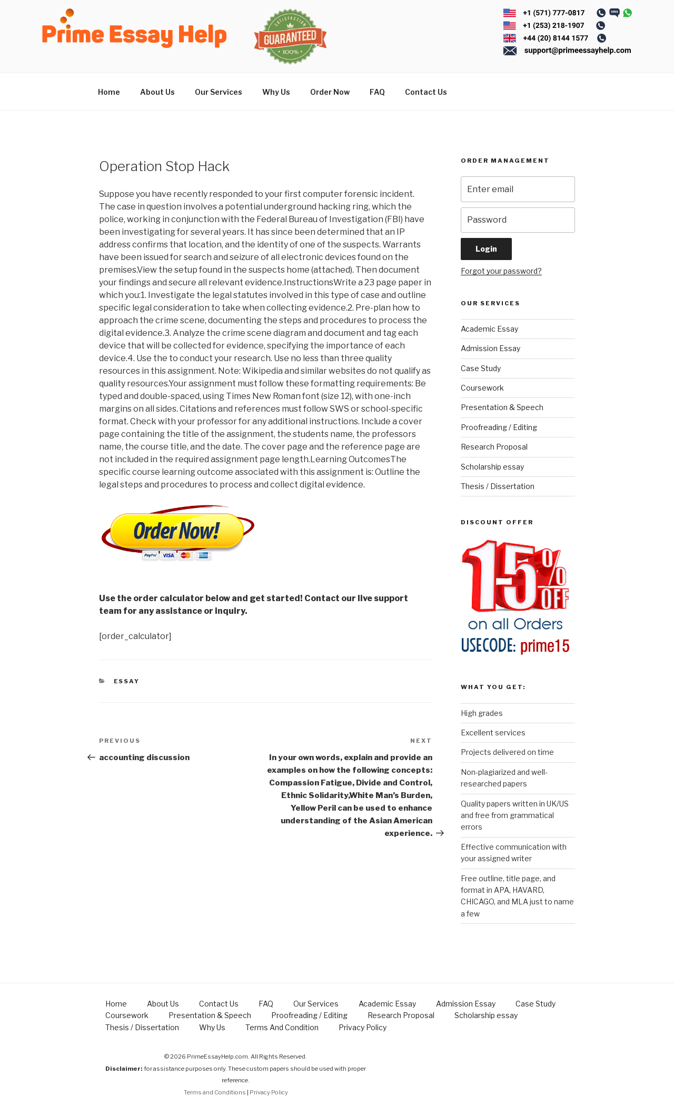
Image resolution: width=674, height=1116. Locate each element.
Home (109, 91)
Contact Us (426, 91)
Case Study (481, 368)
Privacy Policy (362, 1027)
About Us (157, 91)
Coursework (482, 387)
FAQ (377, 91)
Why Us (276, 91)
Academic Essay (489, 328)
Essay (127, 681)
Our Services (218, 91)
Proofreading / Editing (499, 427)
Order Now (330, 91)
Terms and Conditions (215, 1092)
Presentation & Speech (502, 407)
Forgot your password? (501, 270)
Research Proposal (494, 446)
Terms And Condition (282, 1027)
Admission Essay (490, 348)
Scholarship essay (492, 466)
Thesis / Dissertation (497, 486)
